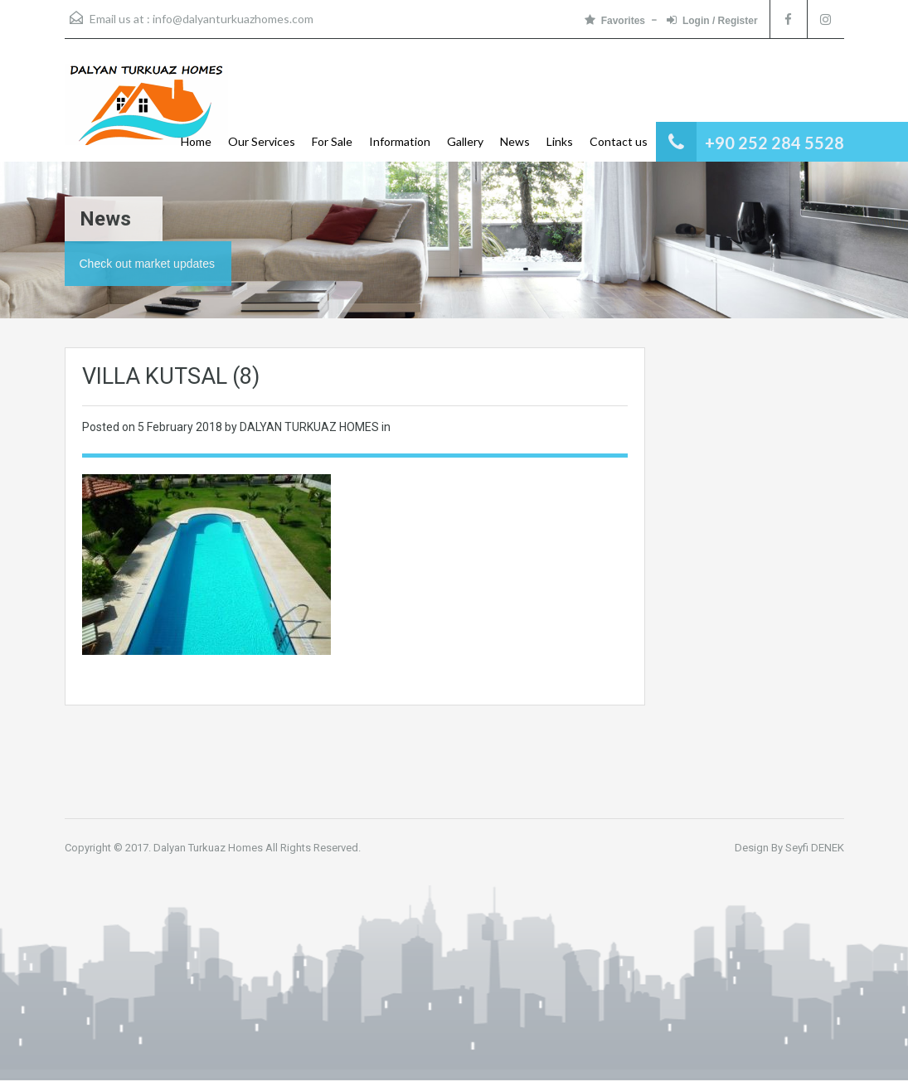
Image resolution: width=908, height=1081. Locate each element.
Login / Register (712, 20)
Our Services (261, 141)
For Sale (332, 141)
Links (559, 141)
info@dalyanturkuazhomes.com (233, 19)
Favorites (615, 20)
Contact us (619, 141)
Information (399, 141)
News (515, 141)
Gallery (465, 141)
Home (196, 141)
